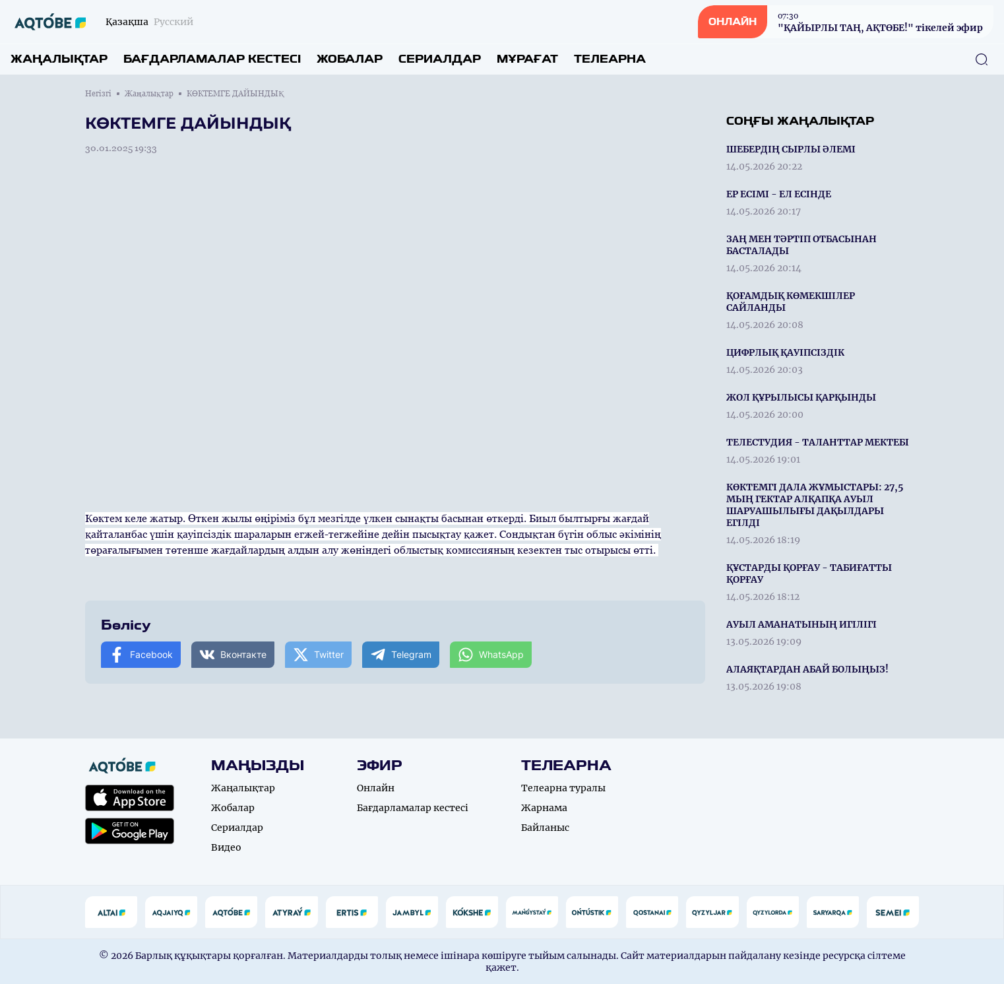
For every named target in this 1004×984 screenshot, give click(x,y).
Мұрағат (527, 59)
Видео (226, 847)
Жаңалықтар (59, 59)
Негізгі (98, 93)
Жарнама (544, 808)
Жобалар (350, 59)
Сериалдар (439, 59)
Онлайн (375, 788)
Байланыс (545, 828)
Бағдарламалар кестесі (212, 59)
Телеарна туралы (563, 788)
